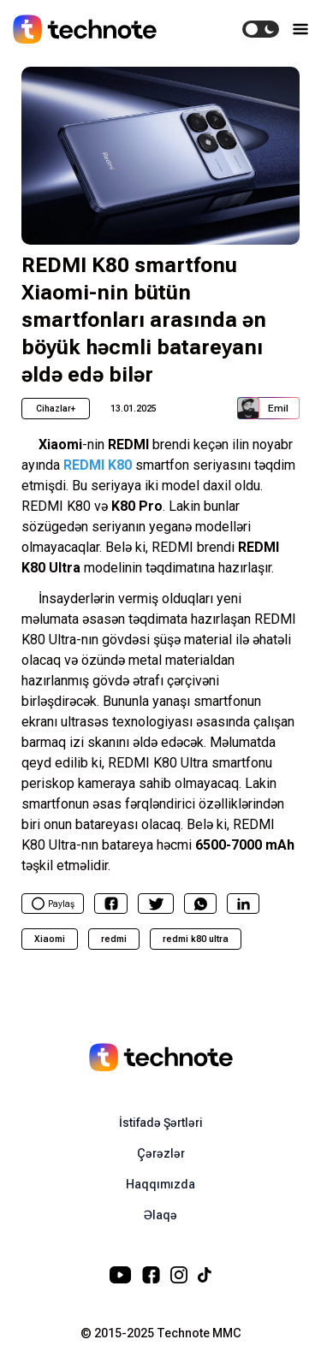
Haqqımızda (160, 1184)
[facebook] (111, 903)
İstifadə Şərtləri (161, 1122)
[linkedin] (243, 904)
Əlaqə (160, 1215)
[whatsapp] (200, 904)
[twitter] (156, 904)
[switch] (260, 29)
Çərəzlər (161, 1153)
